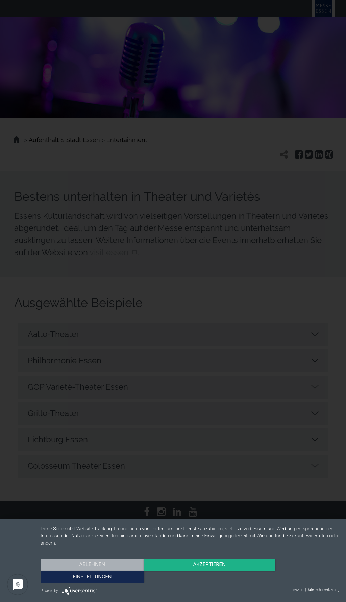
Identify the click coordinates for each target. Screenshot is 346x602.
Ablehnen (85, 577)
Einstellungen (294, 577)
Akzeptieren (190, 577)
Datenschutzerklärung (323, 590)
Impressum (296, 590)
